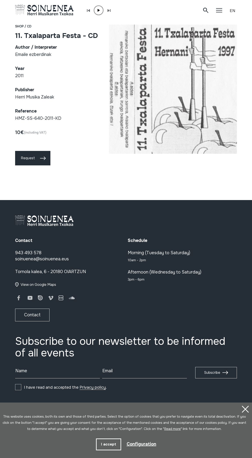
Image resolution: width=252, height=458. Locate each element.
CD (29, 26)
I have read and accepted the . (65, 387)
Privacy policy (93, 387)
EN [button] (232, 10)
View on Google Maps (38, 284)
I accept (108, 444)
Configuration (141, 444)
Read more (172, 429)
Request (28, 158)
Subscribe (212, 372)
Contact (32, 315)
